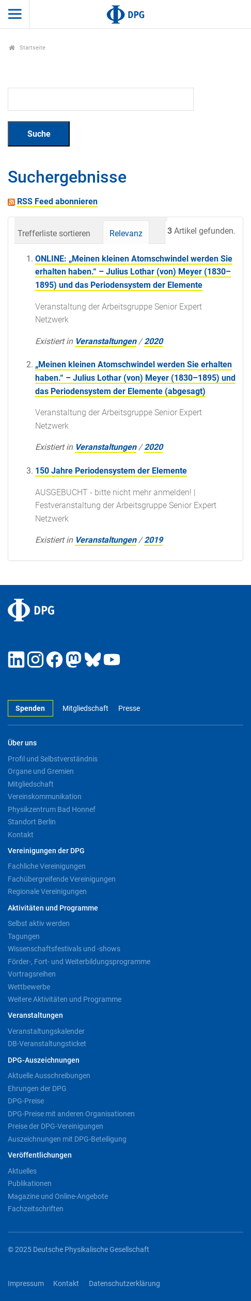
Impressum (26, 1283)
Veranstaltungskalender (46, 1031)
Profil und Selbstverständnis (53, 759)
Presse (129, 708)
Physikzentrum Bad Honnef (52, 809)
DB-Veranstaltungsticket (47, 1043)
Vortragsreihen (32, 974)
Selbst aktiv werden (39, 923)
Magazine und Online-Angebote (58, 1196)
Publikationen (30, 1183)
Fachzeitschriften (36, 1209)
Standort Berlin (32, 822)
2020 (153, 341)
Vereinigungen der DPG (46, 851)
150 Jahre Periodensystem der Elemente (111, 471)
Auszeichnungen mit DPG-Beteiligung (67, 1139)
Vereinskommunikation (45, 796)
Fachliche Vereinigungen (47, 866)
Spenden (30, 708)
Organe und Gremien (41, 771)
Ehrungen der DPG (37, 1088)
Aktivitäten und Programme (53, 908)
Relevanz (126, 233)
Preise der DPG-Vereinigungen (55, 1126)
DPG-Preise (26, 1101)
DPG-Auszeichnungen (44, 1060)
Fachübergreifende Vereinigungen (62, 879)
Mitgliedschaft (85, 708)
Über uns (22, 743)
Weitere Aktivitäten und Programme (64, 999)
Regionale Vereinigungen (47, 891)
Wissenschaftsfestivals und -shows (64, 949)
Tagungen (24, 936)
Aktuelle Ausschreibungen (49, 1075)
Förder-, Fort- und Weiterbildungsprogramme (79, 961)
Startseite (27, 47)
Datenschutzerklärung (124, 1283)
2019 (153, 540)
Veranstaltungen (105, 341)
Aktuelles (22, 1171)
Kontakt (21, 835)
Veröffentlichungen (40, 1155)
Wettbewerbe (29, 987)
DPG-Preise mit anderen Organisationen (71, 1114)
